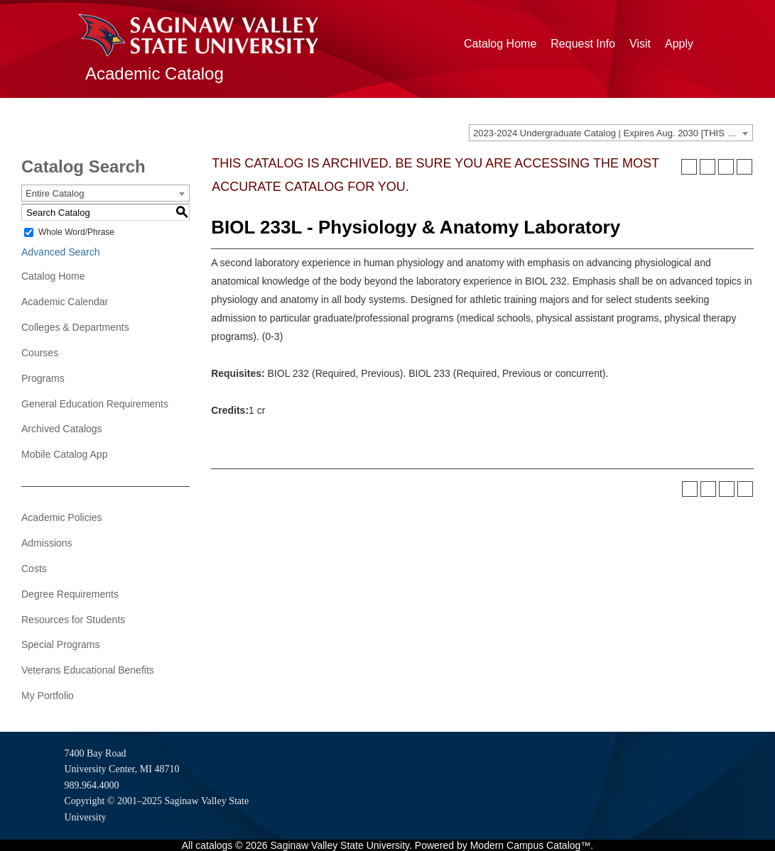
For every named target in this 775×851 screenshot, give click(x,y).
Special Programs (60, 644)
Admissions (46, 543)
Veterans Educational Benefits (87, 670)
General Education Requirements (94, 404)
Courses (39, 352)
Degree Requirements (70, 594)
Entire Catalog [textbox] (55, 193)
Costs (34, 568)
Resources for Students (73, 619)
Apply (679, 44)
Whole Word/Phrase (76, 232)
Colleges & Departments (75, 327)
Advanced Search (60, 252)
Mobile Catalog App (64, 454)
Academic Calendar (64, 301)
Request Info (583, 44)
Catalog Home (500, 44)
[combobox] (611, 132)
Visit (640, 44)
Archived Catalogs (61, 428)
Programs (43, 378)
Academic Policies (61, 517)
